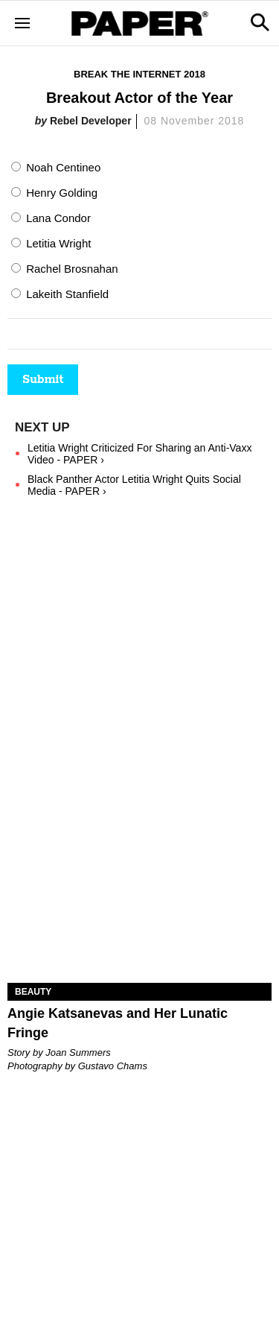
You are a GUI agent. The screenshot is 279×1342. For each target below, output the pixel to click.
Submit (42, 379)
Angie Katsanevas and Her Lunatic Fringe (117, 1022)
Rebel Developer (91, 121)
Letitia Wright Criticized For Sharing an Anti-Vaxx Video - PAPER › (139, 454)
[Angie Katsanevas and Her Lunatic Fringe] (139, 917)
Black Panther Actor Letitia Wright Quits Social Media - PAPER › (134, 485)
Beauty (33, 992)
